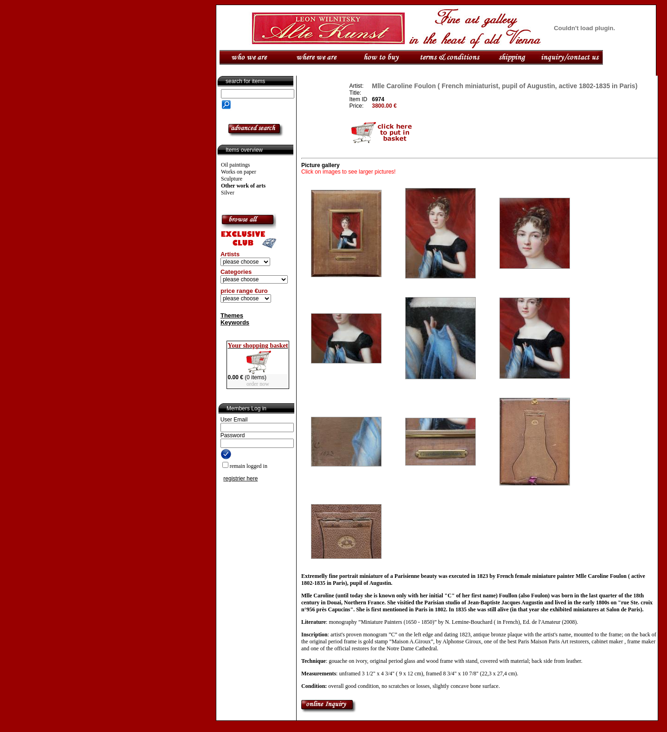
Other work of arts (243, 185)
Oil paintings (235, 165)
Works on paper (238, 171)
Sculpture (231, 178)
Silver (227, 192)
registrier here (240, 478)
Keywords (234, 322)
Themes (231, 315)
